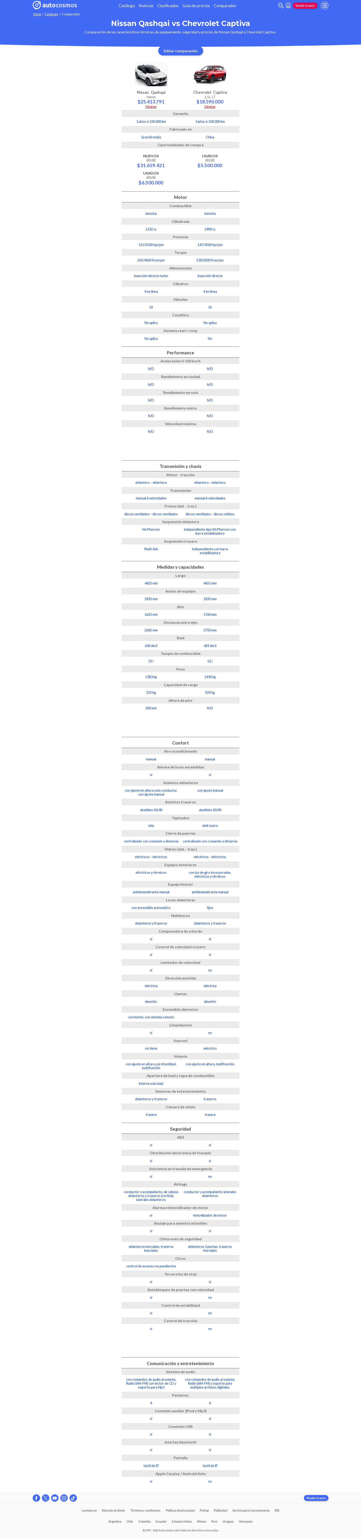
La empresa (89, 1510)
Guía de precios (196, 5)
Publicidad (220, 1510)
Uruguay (228, 1521)
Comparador (225, 5)
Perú (214, 1521)
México (201, 1521)
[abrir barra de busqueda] (281, 5)
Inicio (37, 14)
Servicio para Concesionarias (251, 1510)
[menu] (325, 5)
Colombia (144, 1521)
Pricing (204, 1510)
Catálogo (127, 5)
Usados (151, 178)
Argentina (114, 1521)
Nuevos (151, 161)
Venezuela (246, 1521)
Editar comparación (181, 51)
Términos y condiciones (145, 1510)
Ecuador (161, 1521)
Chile (129, 1521)
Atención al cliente (113, 1510)
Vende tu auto (305, 5)
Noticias (146, 5)
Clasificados (168, 5)
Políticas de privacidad (180, 1510)
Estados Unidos (182, 1521)
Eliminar (151, 107)
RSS (277, 1510)
